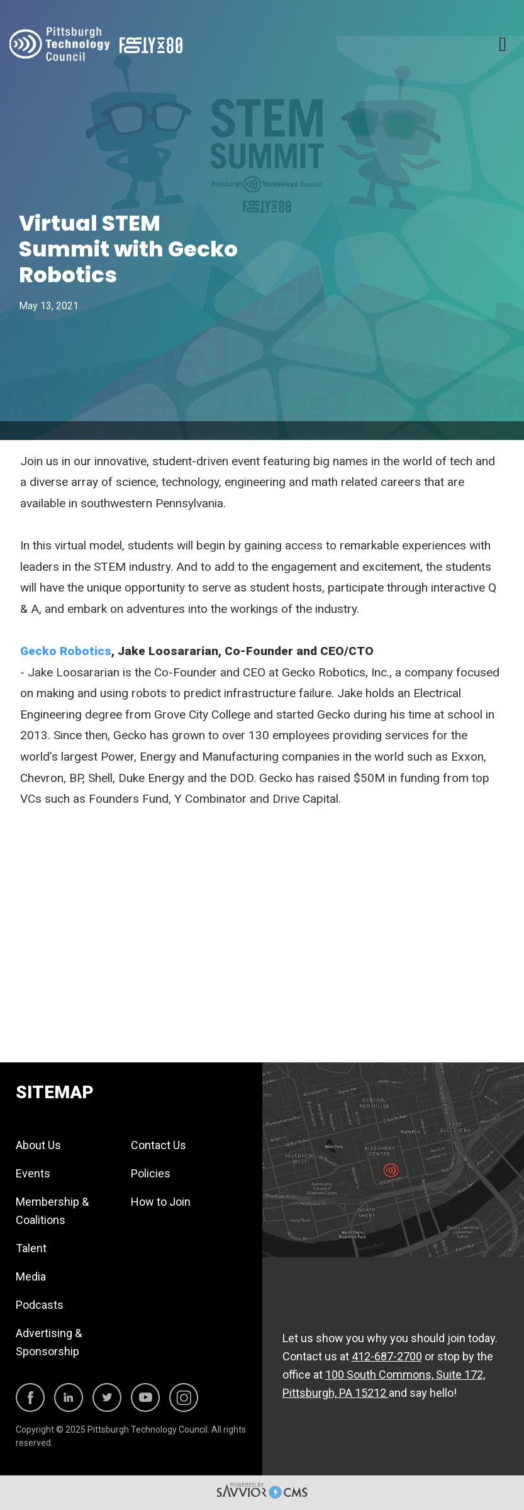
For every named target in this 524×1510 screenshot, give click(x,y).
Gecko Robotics (65, 651)
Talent (31, 1248)
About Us (38, 1145)
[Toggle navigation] (503, 44)
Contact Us (158, 1145)
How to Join (161, 1201)
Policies (150, 1173)
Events (33, 1173)
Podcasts (40, 1304)
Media (31, 1276)
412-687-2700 (387, 1356)
